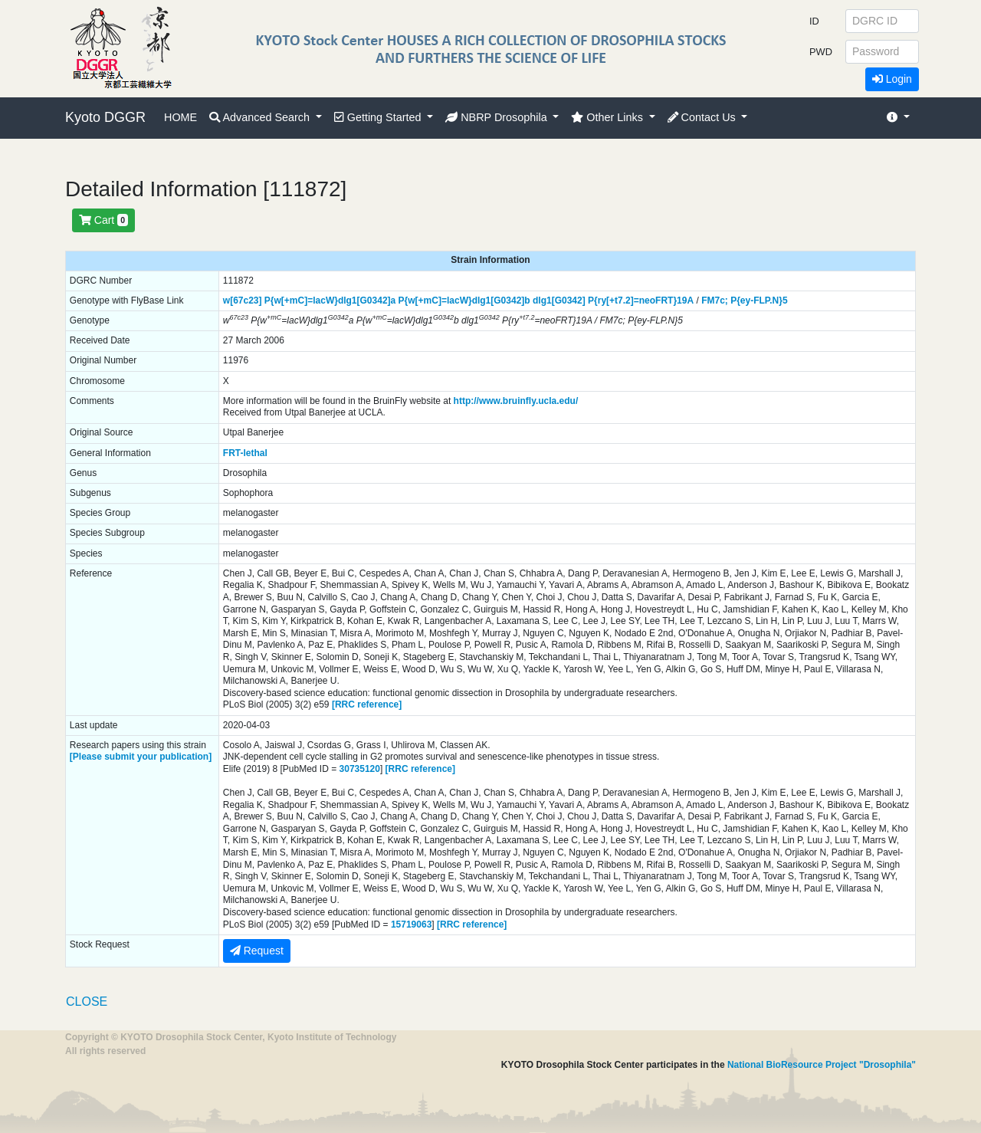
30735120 (360, 769)
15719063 (411, 924)
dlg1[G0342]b (501, 300)
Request (257, 950)
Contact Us (703, 117)
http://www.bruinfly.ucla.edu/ (516, 401)
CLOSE (86, 1001)
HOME (180, 117)
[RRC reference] (367, 704)
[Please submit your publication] (141, 756)
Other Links (608, 117)
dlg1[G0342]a (366, 300)
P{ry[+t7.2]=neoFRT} (632, 300)
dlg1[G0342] (559, 300)
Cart (103, 220)
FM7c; (714, 300)
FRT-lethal (245, 453)
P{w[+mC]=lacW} (301, 300)
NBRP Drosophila (497, 117)
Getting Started (379, 117)
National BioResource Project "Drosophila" (821, 1064)
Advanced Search (261, 117)
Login (892, 79)
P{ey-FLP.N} (756, 300)
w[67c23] (242, 300)
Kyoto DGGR (105, 117)
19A (685, 300)
